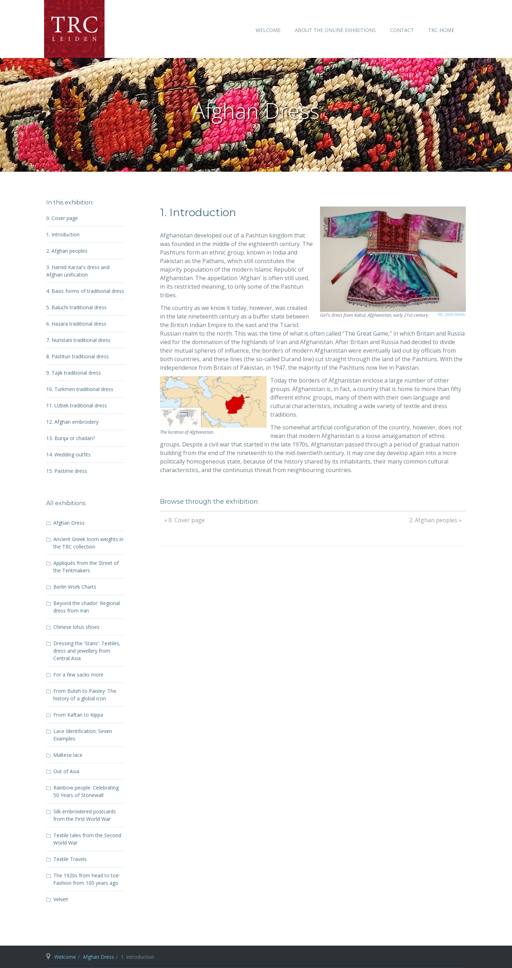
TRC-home (441, 30)
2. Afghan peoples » (435, 520)
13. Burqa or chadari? (70, 438)
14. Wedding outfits (68, 454)
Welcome (268, 30)
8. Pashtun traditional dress (77, 356)
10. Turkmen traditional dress (79, 389)
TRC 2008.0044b (451, 314)
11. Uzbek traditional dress (76, 405)
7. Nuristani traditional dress (78, 340)
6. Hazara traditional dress (76, 323)
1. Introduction (63, 234)
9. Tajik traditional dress (73, 372)
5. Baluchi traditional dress (76, 307)
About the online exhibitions (335, 30)
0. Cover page (62, 218)
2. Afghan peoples (66, 250)
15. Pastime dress (66, 470)
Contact (402, 30)
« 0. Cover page (184, 520)
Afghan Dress (98, 956)
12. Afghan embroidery (72, 421)
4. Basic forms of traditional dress (85, 291)
